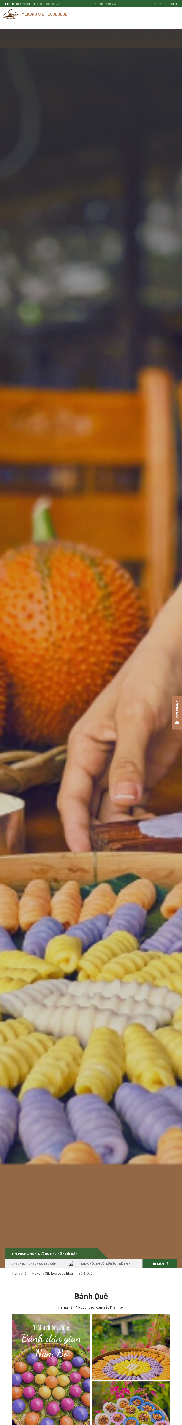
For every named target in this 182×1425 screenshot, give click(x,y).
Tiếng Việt (158, 3)
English (173, 3)
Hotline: (103, 3)
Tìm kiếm (160, 1263)
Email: (32, 3)
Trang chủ (19, 1273)
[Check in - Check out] (42, 1263)
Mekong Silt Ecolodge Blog (52, 1273)
